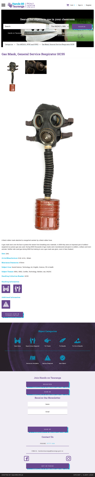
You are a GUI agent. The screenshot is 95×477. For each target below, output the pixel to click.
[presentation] (44, 421)
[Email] (47, 412)
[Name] (47, 404)
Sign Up (47, 429)
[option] (12, 76)
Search (81, 26)
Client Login (88, 475)
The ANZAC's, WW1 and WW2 (27, 44)
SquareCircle (17, 475)
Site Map (77, 475)
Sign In (80, 5)
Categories (9, 44)
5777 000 (51, 443)
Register (88, 5)
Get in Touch (47, 466)
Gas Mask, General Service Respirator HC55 (58, 44)
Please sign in (12, 314)
